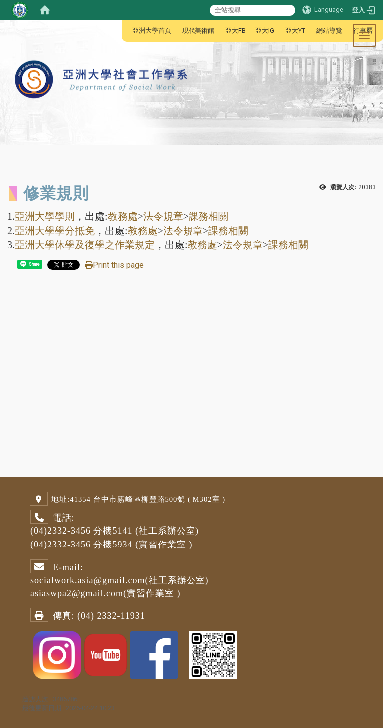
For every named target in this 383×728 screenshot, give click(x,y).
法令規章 (163, 216)
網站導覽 (329, 30)
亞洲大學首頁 (151, 30)
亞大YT (295, 30)
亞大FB (235, 30)
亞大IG (264, 30)
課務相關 (208, 216)
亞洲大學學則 (45, 216)
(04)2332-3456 (60, 531)
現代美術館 (198, 30)
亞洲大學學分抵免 (55, 230)
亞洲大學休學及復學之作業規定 (85, 244)
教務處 (123, 216)
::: (127, 30)
